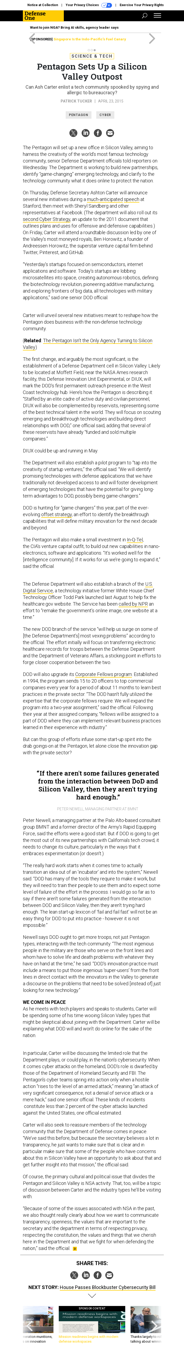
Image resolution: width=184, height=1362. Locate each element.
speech (131, 199)
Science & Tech (92, 56)
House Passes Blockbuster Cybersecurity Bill (108, 1287)
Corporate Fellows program (103, 674)
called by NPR (133, 604)
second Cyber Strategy (46, 219)
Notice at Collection (42, 5)
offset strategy (56, 514)
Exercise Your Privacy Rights (142, 5)
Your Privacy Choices (89, 5)
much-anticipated (105, 199)
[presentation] (29, 1327)
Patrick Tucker (76, 101)
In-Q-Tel (135, 539)
